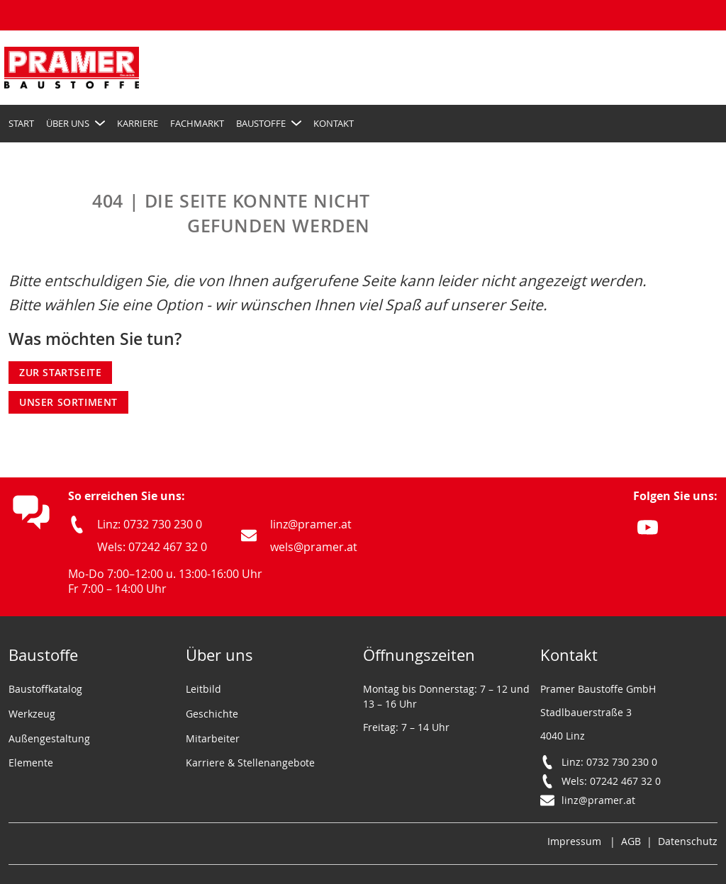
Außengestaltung (49, 738)
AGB (631, 841)
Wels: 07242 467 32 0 (152, 547)
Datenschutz (687, 841)
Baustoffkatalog (45, 689)
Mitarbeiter (213, 738)
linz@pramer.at (311, 524)
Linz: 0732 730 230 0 (149, 524)
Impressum (574, 841)
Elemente (31, 762)
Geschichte (212, 713)
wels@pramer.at (313, 547)
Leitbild (203, 689)
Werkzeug (32, 713)
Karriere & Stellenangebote (250, 762)
